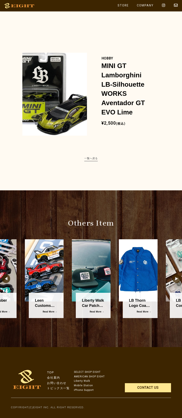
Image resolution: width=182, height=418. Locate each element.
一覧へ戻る (91, 158)
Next (174, 279)
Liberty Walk (82, 380)
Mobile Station (83, 385)
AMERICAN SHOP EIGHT (89, 376)
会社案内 (53, 377)
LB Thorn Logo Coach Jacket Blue (140, 305)
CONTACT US (148, 388)
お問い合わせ (56, 383)
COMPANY (145, 5)
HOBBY (107, 58)
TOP (50, 372)
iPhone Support (84, 390)
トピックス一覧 (58, 388)
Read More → (50, 312)
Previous (4, 279)
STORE (123, 5)
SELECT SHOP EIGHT (87, 372)
